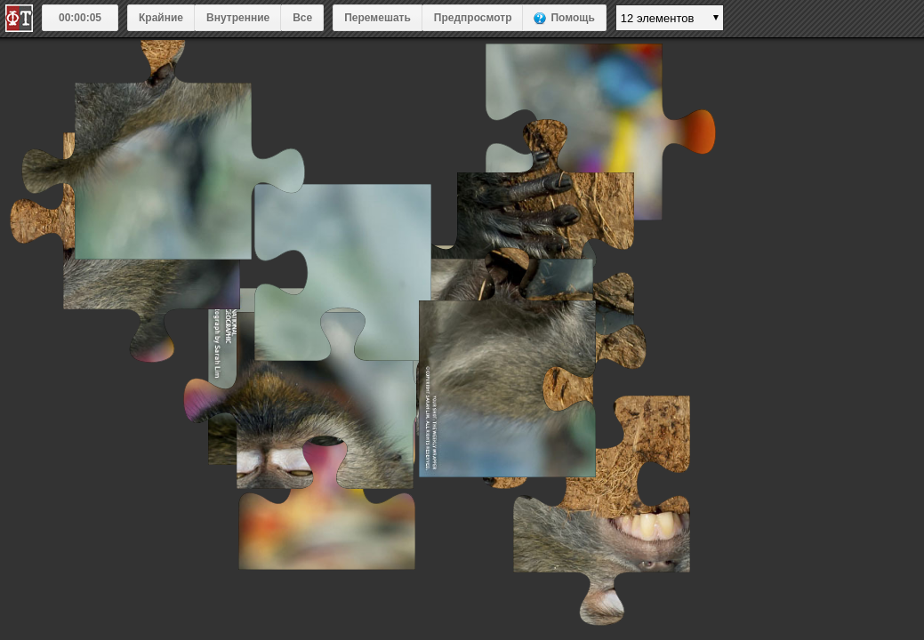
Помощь (572, 18)
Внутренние (237, 18)
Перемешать (377, 18)
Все (302, 18)
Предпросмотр (473, 18)
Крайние (161, 18)
